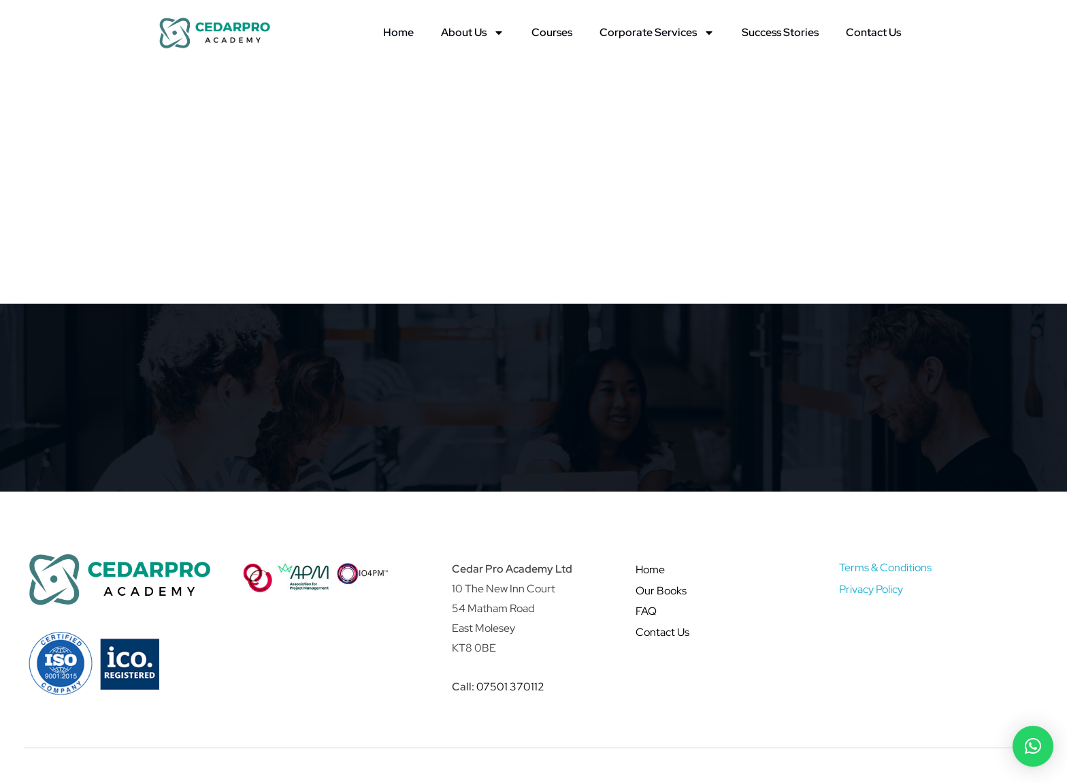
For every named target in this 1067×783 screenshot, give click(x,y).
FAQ (646, 611)
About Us (472, 32)
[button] (1033, 746)
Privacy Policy (871, 589)
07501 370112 (510, 687)
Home (398, 32)
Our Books (661, 591)
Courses (551, 32)
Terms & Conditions (885, 567)
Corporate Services (657, 32)
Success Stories (780, 32)
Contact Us (873, 32)
